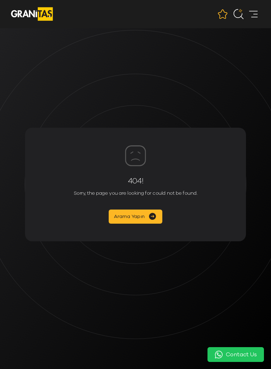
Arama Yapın (129, 216)
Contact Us (236, 354)
